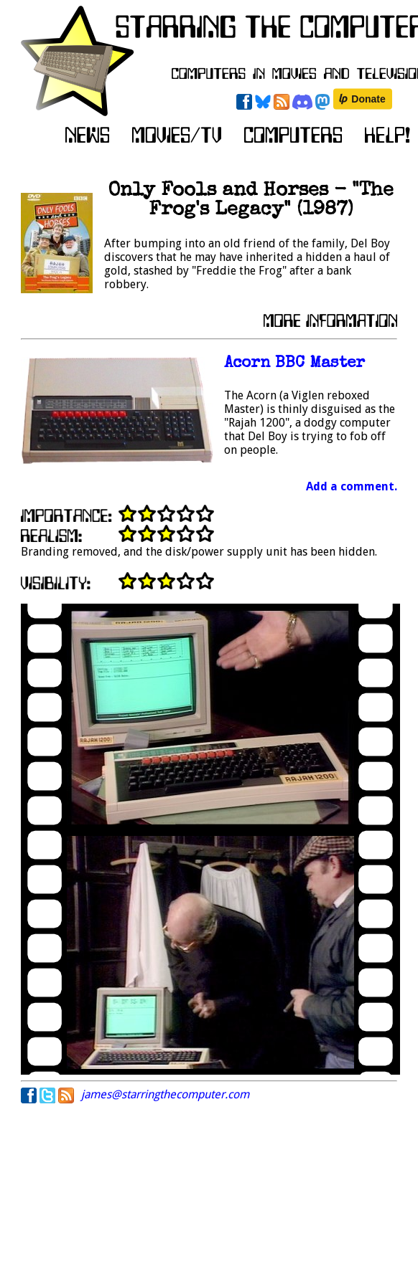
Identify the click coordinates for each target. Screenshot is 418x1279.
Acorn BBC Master (294, 364)
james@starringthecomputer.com (165, 1094)
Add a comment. (351, 486)
